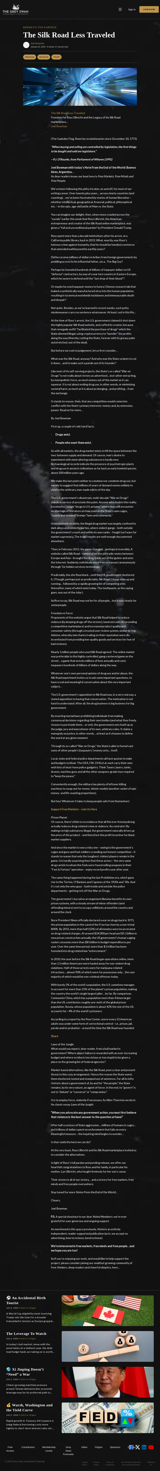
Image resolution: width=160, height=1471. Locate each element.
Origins (98, 1447)
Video (84, 1447)
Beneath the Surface (40, 27)
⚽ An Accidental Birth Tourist (26, 1300)
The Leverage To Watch (26, 1334)
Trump (56, 57)
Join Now (149, 9)
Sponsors (115, 1447)
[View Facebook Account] (131, 1447)
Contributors (28, 1447)
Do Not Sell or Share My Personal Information (131, 1463)
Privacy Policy (96, 1463)
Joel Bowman (37, 43)
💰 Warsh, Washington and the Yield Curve (29, 1407)
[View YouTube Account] (151, 1447)
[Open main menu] (120, 9)
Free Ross (29, 57)
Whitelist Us (151, 1463)
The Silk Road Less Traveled (68, 113)
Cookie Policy (85, 1463)
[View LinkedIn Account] (144, 1447)
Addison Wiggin (28, 1308)
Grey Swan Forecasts (68, 1450)
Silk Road (43, 57)
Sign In (132, 9)
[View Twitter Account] (138, 1447)
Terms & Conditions (110, 1463)
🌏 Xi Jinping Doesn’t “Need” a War (25, 1371)
